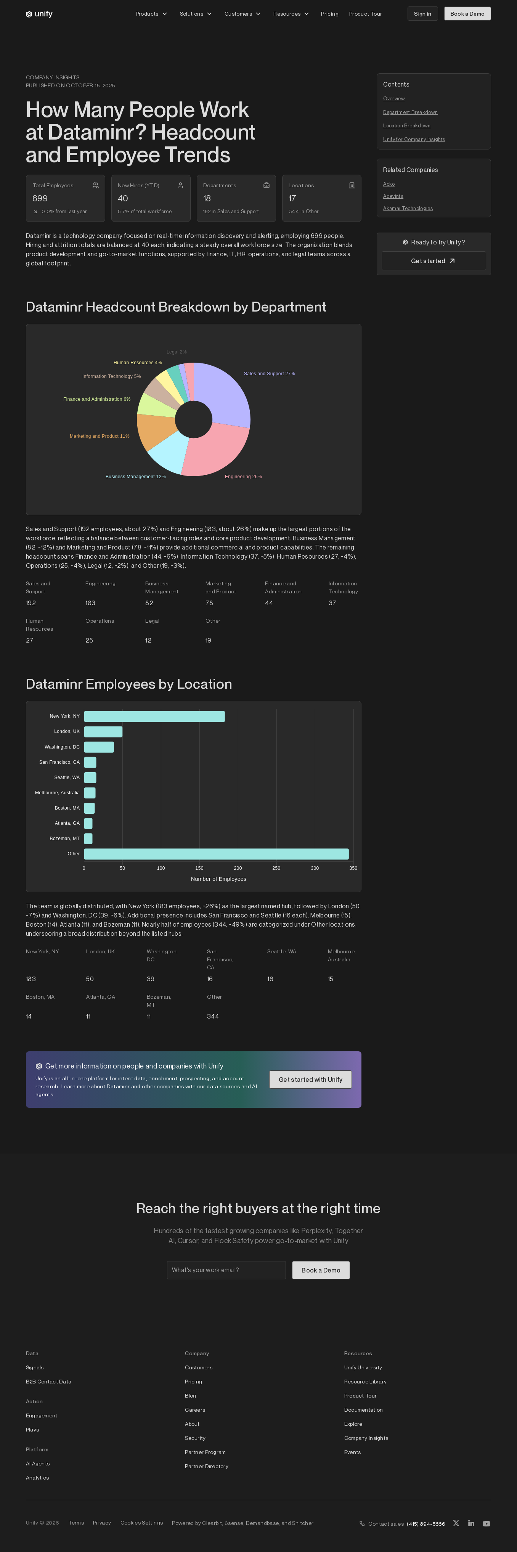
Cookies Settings (141, 1522)
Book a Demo (468, 13)
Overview (394, 98)
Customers (198, 1367)
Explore (353, 1423)
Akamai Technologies (408, 208)
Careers (195, 1409)
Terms (76, 1522)
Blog (190, 1395)
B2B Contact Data (48, 1381)
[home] (39, 13)
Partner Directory (206, 1466)
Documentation (363, 1409)
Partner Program (205, 1452)
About (192, 1423)
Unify (32, 1522)
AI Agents (38, 1463)
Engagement (42, 1415)
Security (195, 1438)
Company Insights (366, 1438)
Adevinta (393, 196)
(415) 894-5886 (426, 1523)
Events (352, 1452)
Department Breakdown (410, 112)
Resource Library (365, 1381)
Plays (32, 1429)
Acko (389, 184)
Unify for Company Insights (414, 139)
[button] (152, 13)
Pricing (330, 13)
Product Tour (365, 13)
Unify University (363, 1367)
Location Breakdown (406, 125)
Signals (35, 1367)
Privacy (102, 1522)
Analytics (37, 1477)
